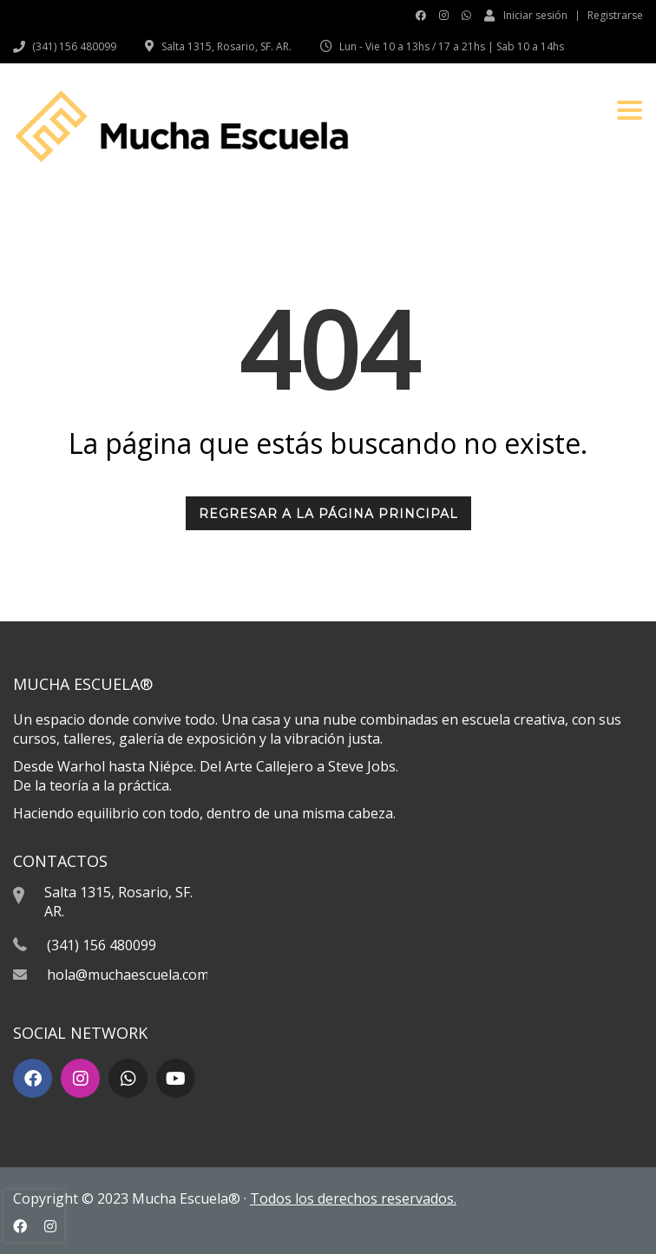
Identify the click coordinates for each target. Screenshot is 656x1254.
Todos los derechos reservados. (353, 1198)
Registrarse (615, 15)
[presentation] (33, 1216)
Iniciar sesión (525, 15)
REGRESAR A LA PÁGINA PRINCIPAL (328, 514)
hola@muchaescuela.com (128, 974)
